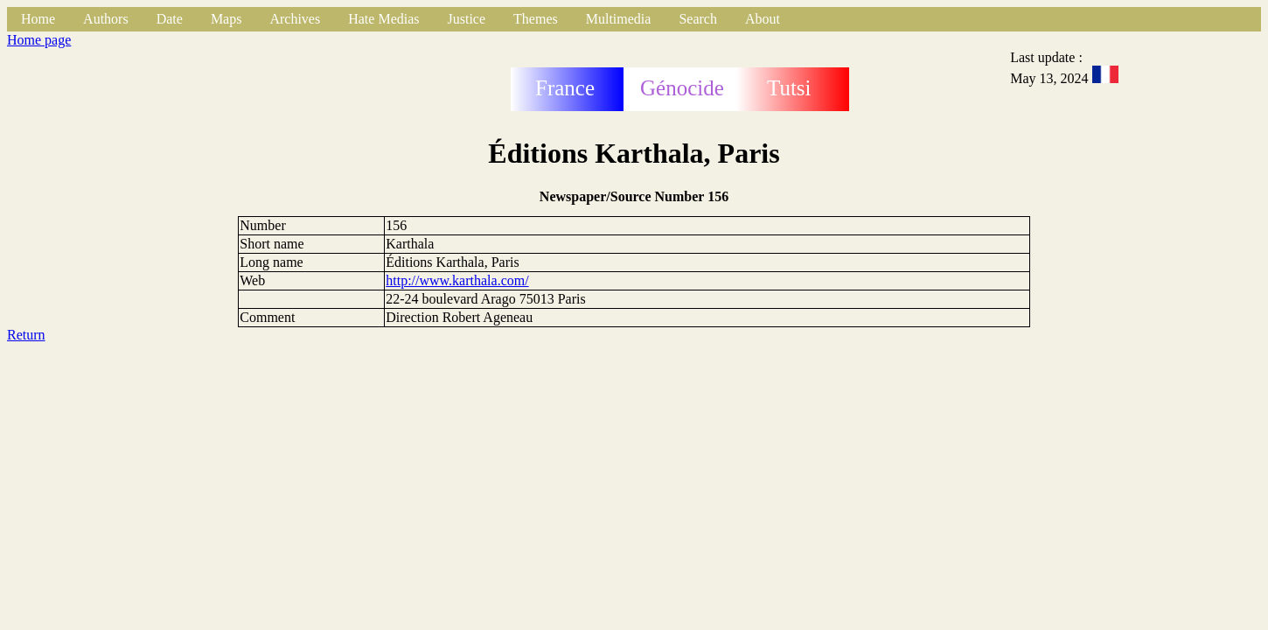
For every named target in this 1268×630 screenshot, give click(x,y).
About (762, 18)
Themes (535, 18)
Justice (467, 18)
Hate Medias (383, 18)
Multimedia (618, 18)
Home (38, 18)
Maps (226, 18)
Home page (39, 39)
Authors (106, 18)
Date (170, 18)
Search (698, 18)
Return (26, 334)
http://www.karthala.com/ (457, 280)
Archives (294, 18)
